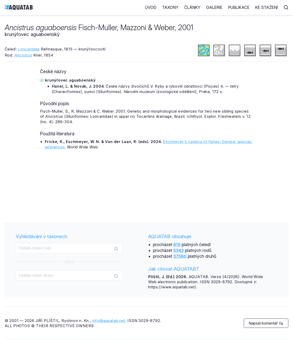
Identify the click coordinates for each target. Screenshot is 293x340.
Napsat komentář (266, 323)
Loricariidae (29, 49)
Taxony (170, 7)
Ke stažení (266, 7)
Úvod (150, 7)
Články (192, 7)
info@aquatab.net (108, 320)
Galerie (214, 7)
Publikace (239, 7)
